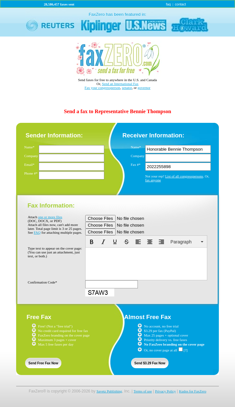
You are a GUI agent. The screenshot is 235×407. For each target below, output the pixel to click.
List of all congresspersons (184, 176)
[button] (91, 242)
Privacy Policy (165, 391)
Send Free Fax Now (43, 363)
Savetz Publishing (109, 391)
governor (144, 88)
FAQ (37, 232)
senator (127, 88)
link (117, 22)
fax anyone (153, 180)
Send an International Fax (120, 84)
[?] (186, 350)
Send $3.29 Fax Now (149, 363)
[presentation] (92, 241)
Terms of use (143, 391)
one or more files (50, 217)
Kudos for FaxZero (192, 391)
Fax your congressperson (102, 88)
